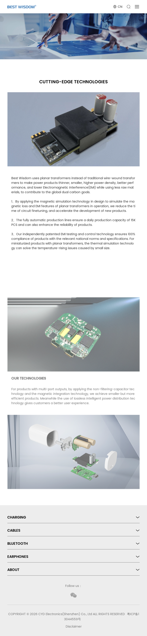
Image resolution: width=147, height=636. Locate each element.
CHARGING (16, 517)
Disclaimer (74, 626)
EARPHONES (17, 556)
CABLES (13, 530)
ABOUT (13, 569)
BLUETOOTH (17, 543)
